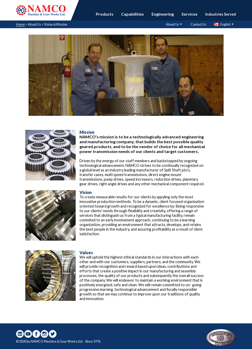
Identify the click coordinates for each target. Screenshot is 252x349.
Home (20, 24)
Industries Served (220, 14)
